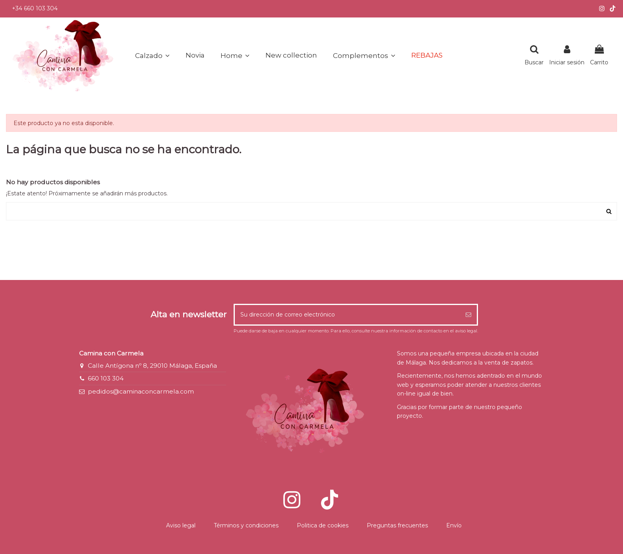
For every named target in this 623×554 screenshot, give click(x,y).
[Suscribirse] (468, 314)
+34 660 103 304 (35, 8)
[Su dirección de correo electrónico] (347, 314)
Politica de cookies (322, 525)
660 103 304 (106, 378)
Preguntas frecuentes (397, 525)
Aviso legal (180, 525)
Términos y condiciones (246, 525)
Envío (454, 525)
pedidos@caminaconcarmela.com (141, 391)
